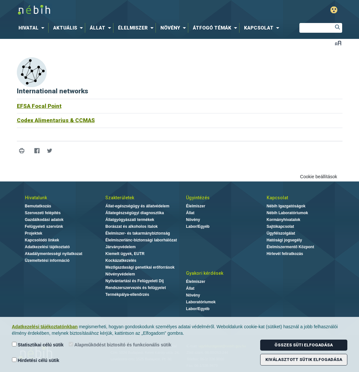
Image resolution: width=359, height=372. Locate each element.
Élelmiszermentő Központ (290, 247)
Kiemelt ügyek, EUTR (125, 253)
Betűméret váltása (338, 43)
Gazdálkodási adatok (44, 219)
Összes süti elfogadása (303, 345)
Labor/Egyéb (198, 226)
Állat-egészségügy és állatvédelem (137, 206)
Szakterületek (119, 197)
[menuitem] (33, 28)
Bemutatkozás (38, 206)
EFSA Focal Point (39, 106)
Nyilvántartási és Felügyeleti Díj (134, 281)
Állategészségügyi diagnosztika (134, 213)
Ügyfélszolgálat (281, 233)
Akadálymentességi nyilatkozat (53, 253)
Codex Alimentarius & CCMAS (56, 120)
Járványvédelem (120, 247)
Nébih (110, 10)
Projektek (33, 233)
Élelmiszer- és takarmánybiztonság (137, 233)
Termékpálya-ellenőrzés (127, 294)
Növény (193, 219)
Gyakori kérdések (204, 273)
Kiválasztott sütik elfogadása (303, 359)
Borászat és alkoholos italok (131, 226)
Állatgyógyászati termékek (129, 219)
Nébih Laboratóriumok (287, 213)
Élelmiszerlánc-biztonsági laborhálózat (141, 240)
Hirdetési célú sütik (35, 360)
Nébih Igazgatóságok (286, 206)
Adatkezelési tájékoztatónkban (45, 326)
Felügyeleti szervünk (44, 226)
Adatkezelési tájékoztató (47, 247)
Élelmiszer (195, 206)
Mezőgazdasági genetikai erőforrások (139, 267)
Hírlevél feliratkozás (285, 253)
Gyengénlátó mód (333, 9)
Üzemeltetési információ (47, 260)
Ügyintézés (198, 197)
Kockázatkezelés (120, 260)
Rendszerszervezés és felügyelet (135, 287)
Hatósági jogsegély (284, 240)
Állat (190, 213)
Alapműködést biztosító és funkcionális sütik (120, 344)
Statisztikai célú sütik (38, 344)
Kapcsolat (277, 197)
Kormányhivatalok (283, 219)
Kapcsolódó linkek (42, 240)
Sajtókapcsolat (280, 226)
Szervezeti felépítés (43, 213)
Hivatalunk (36, 197)
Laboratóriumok (200, 302)
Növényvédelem (120, 274)
